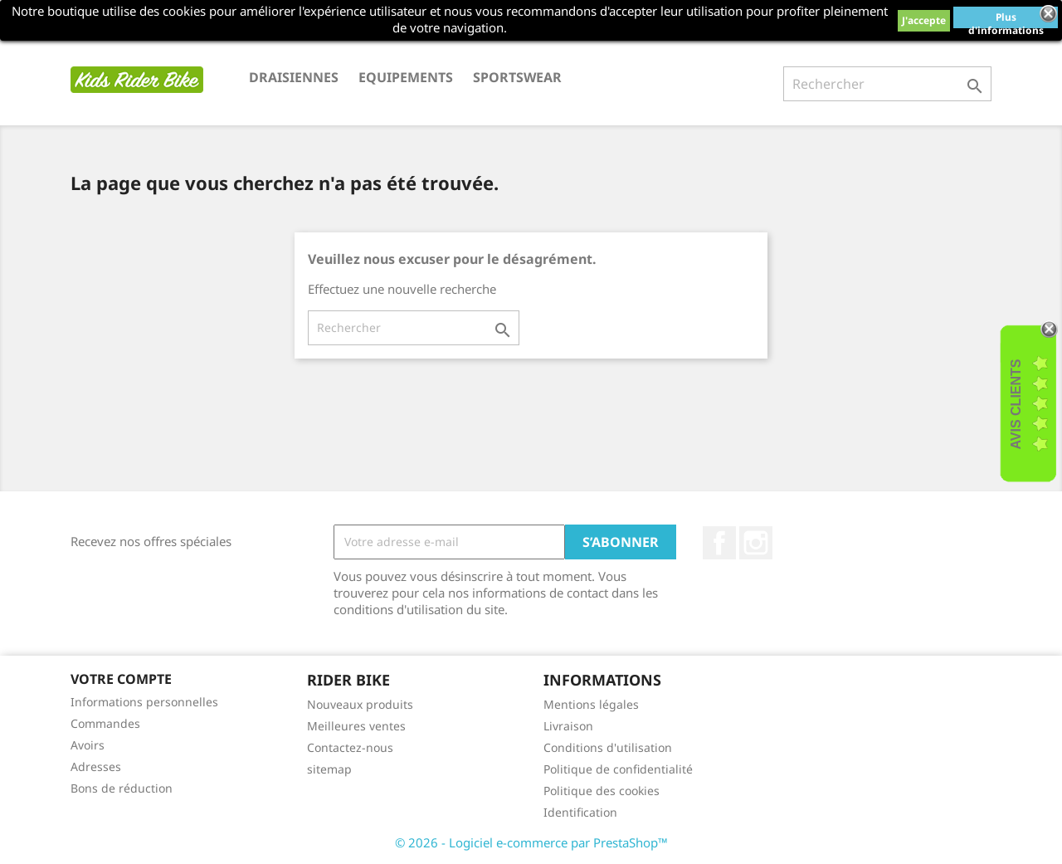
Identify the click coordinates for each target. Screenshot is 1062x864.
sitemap (329, 769)
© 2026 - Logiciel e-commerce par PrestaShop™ (531, 842)
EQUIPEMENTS (405, 77)
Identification (580, 812)
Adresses (96, 766)
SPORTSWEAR (517, 77)
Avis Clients (1016, 404)
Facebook (719, 542)
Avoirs (88, 745)
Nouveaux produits (360, 704)
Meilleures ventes (356, 726)
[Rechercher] (887, 83)
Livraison (568, 726)
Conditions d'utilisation (607, 747)
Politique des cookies (601, 790)
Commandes (105, 723)
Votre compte (121, 679)
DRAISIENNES (294, 77)
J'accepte (924, 20)
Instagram (755, 542)
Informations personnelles (144, 702)
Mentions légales (591, 704)
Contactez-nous (350, 747)
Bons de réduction (122, 788)
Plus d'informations (1006, 19)
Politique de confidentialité (618, 769)
